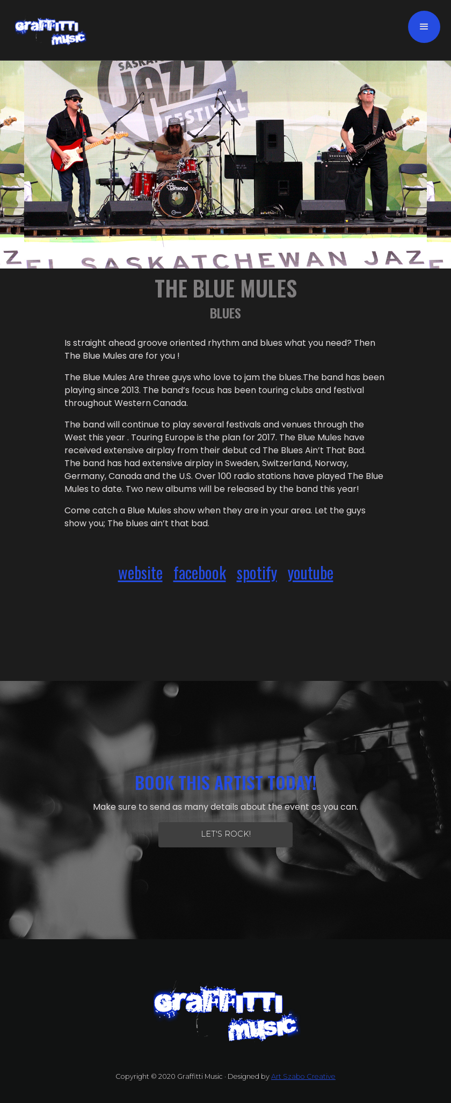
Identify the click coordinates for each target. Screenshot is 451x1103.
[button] (424, 27)
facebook (199, 572)
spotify (257, 572)
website (140, 572)
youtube (310, 572)
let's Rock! (226, 834)
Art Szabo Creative (303, 1076)
